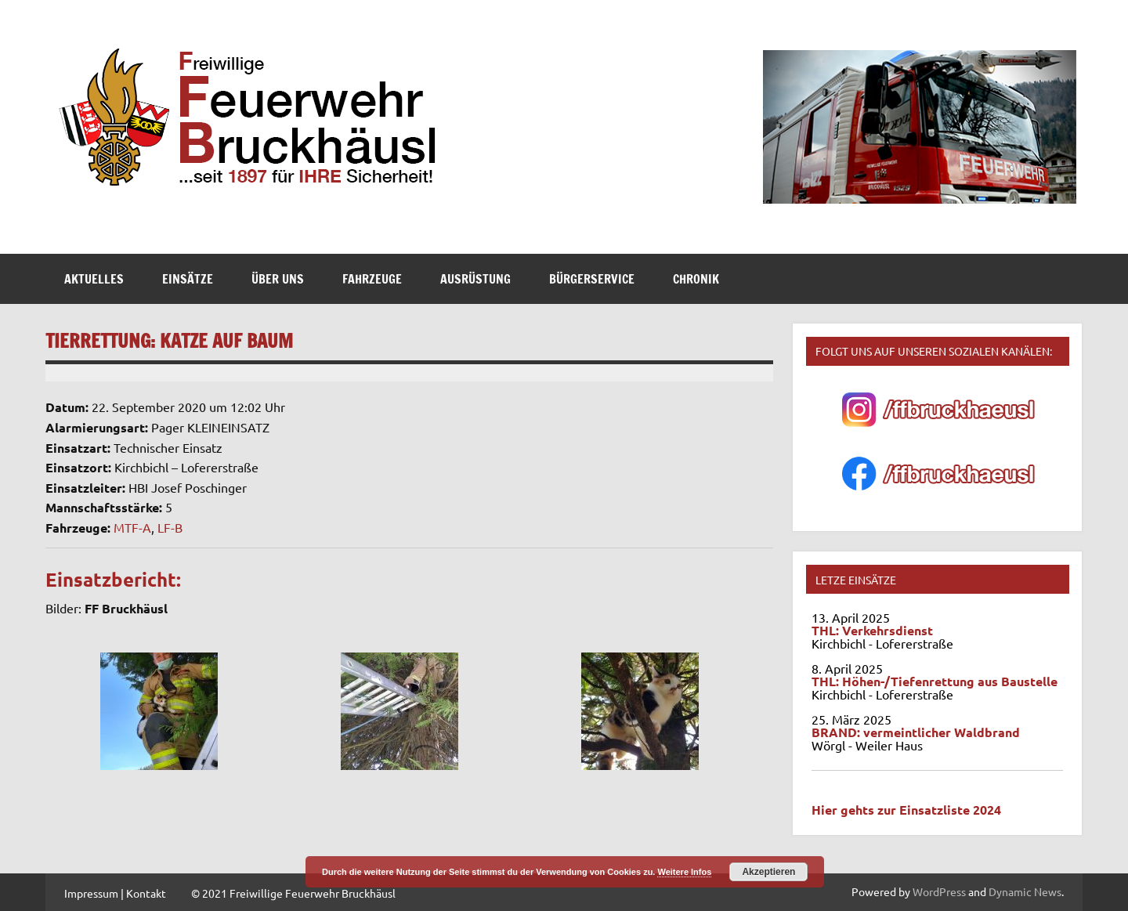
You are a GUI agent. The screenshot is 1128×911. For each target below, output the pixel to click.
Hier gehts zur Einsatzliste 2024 (906, 809)
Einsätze (187, 278)
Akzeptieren (768, 871)
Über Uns (277, 278)
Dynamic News (1025, 891)
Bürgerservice (591, 278)
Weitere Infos (684, 872)
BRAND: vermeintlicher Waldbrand (916, 732)
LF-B (170, 527)
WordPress (939, 891)
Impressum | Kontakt (115, 893)
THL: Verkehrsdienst (872, 630)
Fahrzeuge (372, 278)
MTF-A (132, 527)
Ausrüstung (475, 278)
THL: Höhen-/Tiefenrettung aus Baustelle (935, 681)
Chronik (696, 278)
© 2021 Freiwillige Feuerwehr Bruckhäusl (293, 893)
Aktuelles (94, 278)
